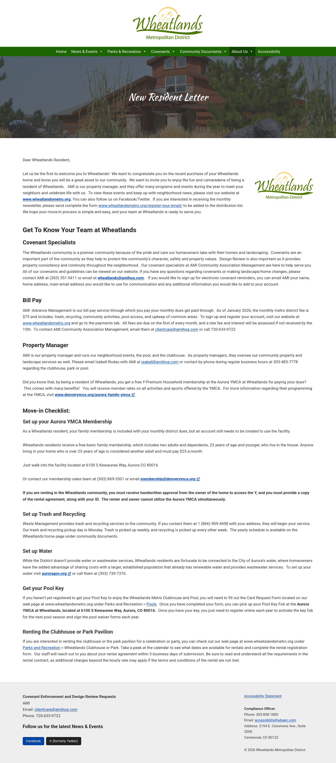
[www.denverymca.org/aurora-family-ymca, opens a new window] (95, 394)
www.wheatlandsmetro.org (46, 323)
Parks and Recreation (41, 647)
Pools (151, 604)
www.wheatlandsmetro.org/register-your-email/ (140, 205)
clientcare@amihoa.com (176, 329)
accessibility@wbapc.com (275, 720)
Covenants (163, 51)
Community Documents (203, 51)
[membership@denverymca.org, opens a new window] (170, 479)
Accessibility (269, 51)
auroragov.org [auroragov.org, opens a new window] (56, 573)
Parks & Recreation (127, 51)
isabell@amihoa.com (160, 361)
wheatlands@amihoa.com (121, 277)
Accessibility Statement (263, 696)
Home (61, 51)
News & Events (87, 51)
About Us (242, 51)
